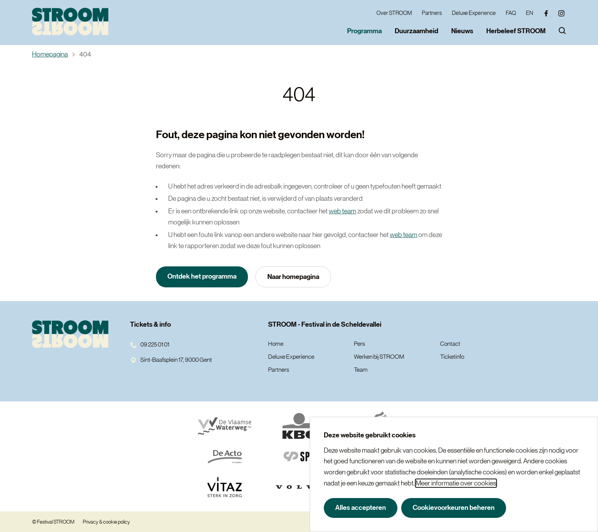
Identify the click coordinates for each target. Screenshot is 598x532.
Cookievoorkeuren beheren (454, 507)
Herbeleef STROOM (516, 31)
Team (361, 369)
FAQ (511, 13)
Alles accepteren (360, 507)
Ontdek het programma (201, 276)
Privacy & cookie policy (106, 522)
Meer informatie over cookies (456, 483)
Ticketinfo (452, 356)
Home (275, 343)
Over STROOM (394, 13)
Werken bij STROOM (379, 356)
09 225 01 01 (150, 344)
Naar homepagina (293, 276)
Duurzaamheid (416, 31)
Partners (432, 13)
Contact (450, 343)
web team (342, 211)
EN (529, 13)
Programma (364, 31)
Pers (359, 343)
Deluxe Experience (474, 13)
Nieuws (462, 31)
